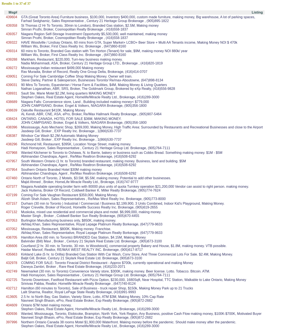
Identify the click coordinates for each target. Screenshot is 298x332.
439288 (11, 59)
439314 (11, 51)
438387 (11, 136)
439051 (11, 76)
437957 (11, 161)
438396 (11, 127)
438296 (11, 144)
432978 (11, 263)
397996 (11, 322)
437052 (11, 229)
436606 (11, 246)
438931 (11, 93)
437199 (11, 195)
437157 (11, 203)
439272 (11, 68)
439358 (11, 25)
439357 (11, 34)
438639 (11, 110)
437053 (11, 220)
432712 (11, 288)
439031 (11, 85)
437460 (11, 178)
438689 (11, 102)
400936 (11, 313)
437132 (11, 212)
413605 (11, 297)
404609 (11, 305)
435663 (11, 254)
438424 (11, 119)
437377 (11, 186)
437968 (11, 152)
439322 (11, 42)
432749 (11, 271)
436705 (11, 237)
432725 (11, 280)
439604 (11, 17)
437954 (11, 169)
